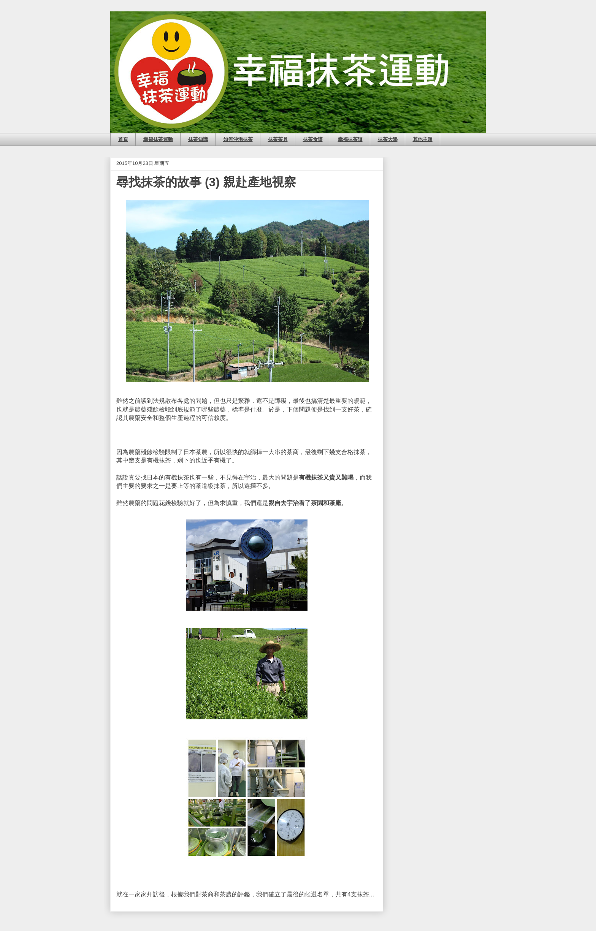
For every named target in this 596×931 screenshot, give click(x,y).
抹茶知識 (198, 139)
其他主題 (423, 139)
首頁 (123, 139)
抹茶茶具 (278, 139)
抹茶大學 (388, 139)
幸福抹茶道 (350, 139)
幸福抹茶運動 (158, 139)
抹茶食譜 (313, 139)
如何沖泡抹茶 (238, 139)
